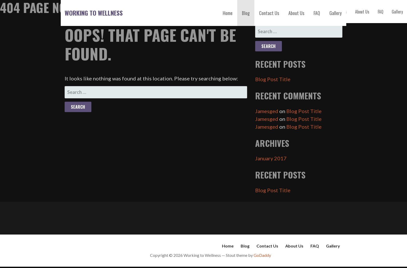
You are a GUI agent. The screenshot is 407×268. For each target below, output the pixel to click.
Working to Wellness (94, 12)
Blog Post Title (272, 79)
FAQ (317, 13)
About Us (296, 13)
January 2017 (271, 158)
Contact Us (269, 13)
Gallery (335, 13)
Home (228, 13)
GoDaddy (262, 255)
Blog (246, 13)
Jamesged (266, 111)
